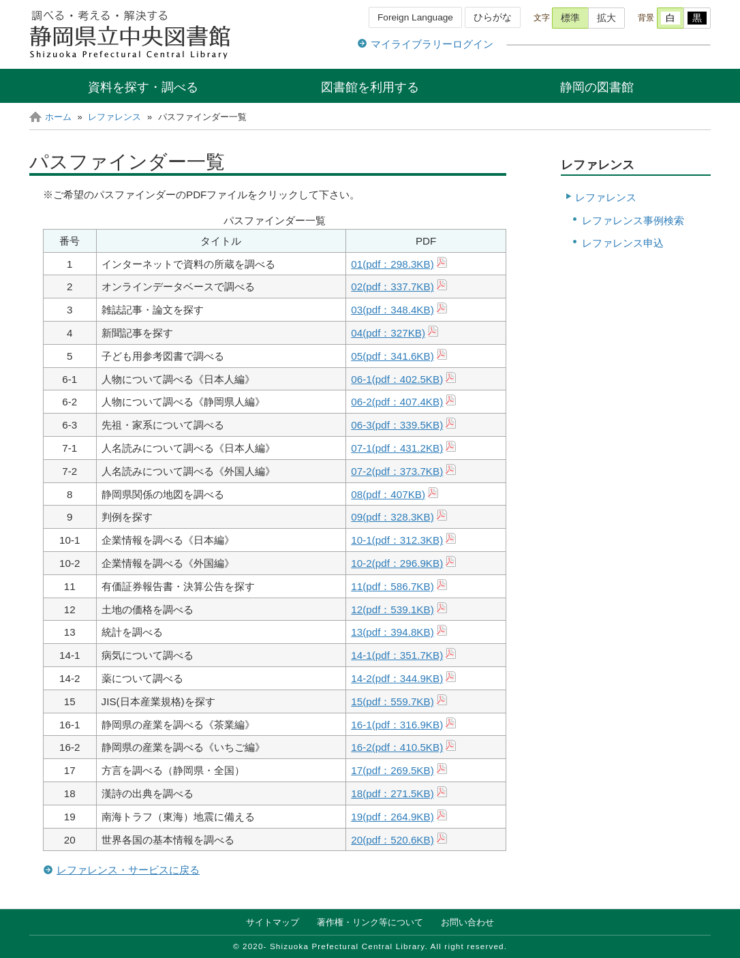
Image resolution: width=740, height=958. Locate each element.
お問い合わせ (467, 922)
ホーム (58, 117)
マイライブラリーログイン (432, 44)
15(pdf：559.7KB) (392, 701)
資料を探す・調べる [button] (143, 87)
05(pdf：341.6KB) (392, 356)
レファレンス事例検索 (633, 220)
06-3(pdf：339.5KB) (397, 425)
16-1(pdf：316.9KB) (397, 724)
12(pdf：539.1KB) (392, 609)
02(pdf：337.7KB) (392, 286)
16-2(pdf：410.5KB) (397, 747)
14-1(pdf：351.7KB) (397, 655)
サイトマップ (272, 922)
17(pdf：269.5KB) (392, 770)
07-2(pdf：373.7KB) (397, 471)
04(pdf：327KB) (388, 333)
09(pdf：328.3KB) (392, 517)
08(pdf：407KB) (388, 494)
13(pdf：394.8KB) (392, 632)
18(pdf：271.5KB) (392, 793)
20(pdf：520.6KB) (392, 840)
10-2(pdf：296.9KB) (397, 563)
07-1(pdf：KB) (397, 448)
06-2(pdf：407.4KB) (397, 401)
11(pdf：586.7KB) (392, 586)
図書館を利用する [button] (370, 87)
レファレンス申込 (623, 243)
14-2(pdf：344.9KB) (397, 678)
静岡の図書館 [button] (597, 87)
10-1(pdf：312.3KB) (397, 540)
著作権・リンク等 (370, 922)
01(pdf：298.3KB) (392, 264)
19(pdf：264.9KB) (392, 816)
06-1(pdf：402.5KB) (397, 379)
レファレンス (114, 117)
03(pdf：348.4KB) (392, 309)
